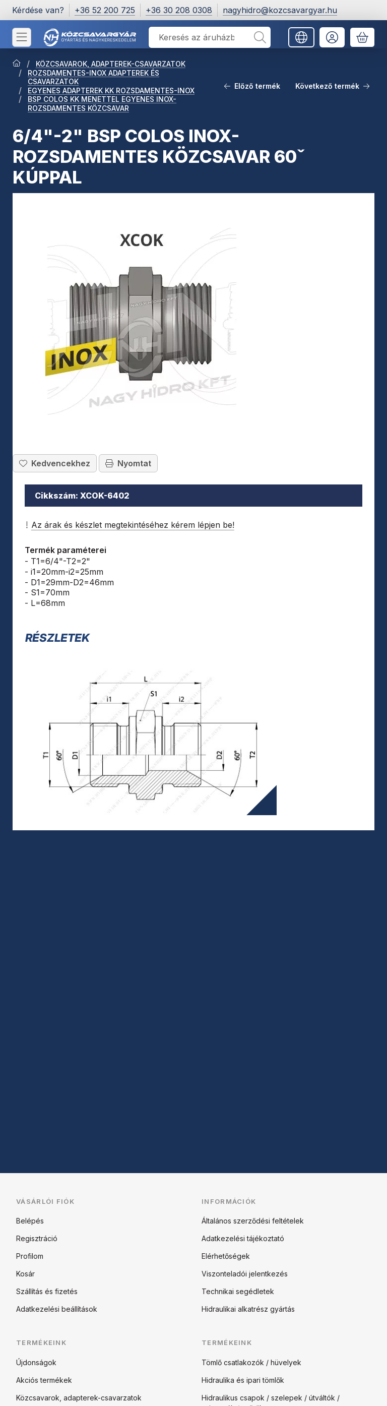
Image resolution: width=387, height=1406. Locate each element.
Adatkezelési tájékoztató (243, 1238)
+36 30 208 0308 (179, 10)
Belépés (30, 1220)
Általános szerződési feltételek (253, 1220)
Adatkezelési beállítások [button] (56, 1309)
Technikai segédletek (238, 1291)
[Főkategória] (17, 64)
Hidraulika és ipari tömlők (243, 1380)
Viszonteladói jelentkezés (245, 1273)
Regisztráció (36, 1238)
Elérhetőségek (226, 1256)
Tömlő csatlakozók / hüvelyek (251, 1362)
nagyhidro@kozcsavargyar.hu (280, 10)
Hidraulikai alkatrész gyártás (248, 1309)
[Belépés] (332, 37)
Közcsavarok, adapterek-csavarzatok (79, 1397)
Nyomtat (128, 463)
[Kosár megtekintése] (362, 37)
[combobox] (209, 37)
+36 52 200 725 (105, 10)
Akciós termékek (44, 1380)
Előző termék (252, 86)
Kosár (25, 1273)
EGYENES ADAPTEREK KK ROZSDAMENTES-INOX (111, 90)
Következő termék (332, 86)
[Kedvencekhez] (55, 463)
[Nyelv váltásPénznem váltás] (301, 37)
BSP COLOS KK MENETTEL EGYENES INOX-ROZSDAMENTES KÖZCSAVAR (102, 103)
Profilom (29, 1256)
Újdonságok (36, 1362)
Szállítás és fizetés (47, 1291)
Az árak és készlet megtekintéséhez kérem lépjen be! (129, 525)
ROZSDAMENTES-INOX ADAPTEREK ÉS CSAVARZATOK (93, 77)
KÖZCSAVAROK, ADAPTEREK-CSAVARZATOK (110, 63)
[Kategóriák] (21, 37)
